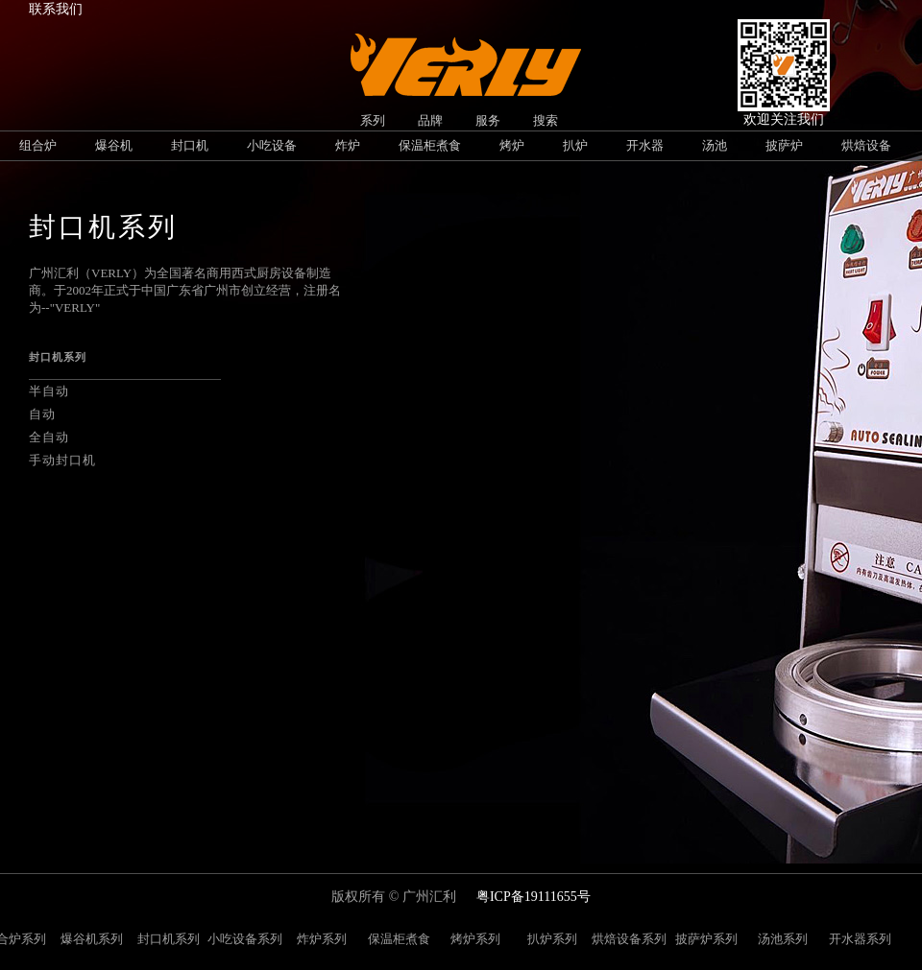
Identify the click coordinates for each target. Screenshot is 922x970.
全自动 (49, 437)
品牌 (430, 120)
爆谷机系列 (92, 939)
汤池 (714, 145)
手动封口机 (62, 460)
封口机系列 (168, 939)
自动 (42, 414)
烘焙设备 (866, 145)
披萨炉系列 (706, 939)
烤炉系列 (475, 939)
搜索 (545, 120)
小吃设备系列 (244, 939)
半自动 (49, 391)
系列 (372, 120)
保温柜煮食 (430, 145)
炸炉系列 (322, 939)
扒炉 (575, 145)
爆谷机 (114, 145)
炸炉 (347, 145)
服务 (487, 120)
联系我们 (56, 9)
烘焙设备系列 (629, 939)
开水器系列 (860, 939)
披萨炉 (784, 145)
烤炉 (511, 145)
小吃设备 (272, 145)
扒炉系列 (552, 939)
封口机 (189, 145)
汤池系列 (783, 939)
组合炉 (38, 145)
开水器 (645, 145)
